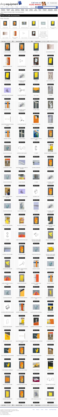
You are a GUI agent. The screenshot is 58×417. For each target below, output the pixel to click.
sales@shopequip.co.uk (6, 414)
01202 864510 (35, 4)
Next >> (52, 41)
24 (26, 41)
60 (29, 41)
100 (32, 41)
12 (24, 41)
